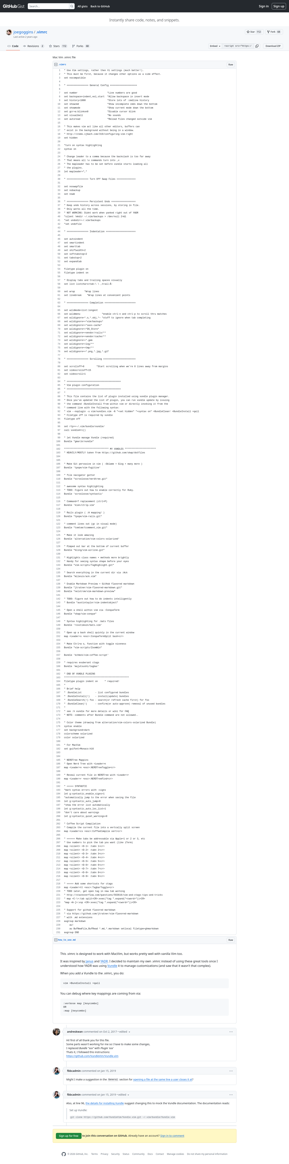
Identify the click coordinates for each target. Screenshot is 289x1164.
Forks (81, 46)
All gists (83, 6)
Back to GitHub (100, 6)
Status (126, 1154)
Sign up (278, 6)
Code (13, 46)
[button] (257, 46)
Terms (94, 1154)
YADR (104, 961)
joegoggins (23, 31)
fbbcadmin (74, 1071)
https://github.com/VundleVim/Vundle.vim (92, 1056)
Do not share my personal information (207, 1154)
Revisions (33, 46)
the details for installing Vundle (105, 1103)
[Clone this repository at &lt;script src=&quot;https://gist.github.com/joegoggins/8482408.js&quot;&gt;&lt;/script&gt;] (238, 46)
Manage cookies (175, 1154)
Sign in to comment (172, 1135)
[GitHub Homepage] (64, 1154)
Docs (150, 1154)
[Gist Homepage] (14, 6)
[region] (144, 502)
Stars (58, 46)
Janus (89, 961)
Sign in (264, 6)
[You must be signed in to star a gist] (254, 31)
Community (138, 1154)
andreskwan (75, 1031)
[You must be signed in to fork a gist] (274, 31)
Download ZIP (273, 46)
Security (115, 1154)
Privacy (104, 1154)
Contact (160, 1154)
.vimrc (41, 31)
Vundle (112, 966)
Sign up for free (69, 1136)
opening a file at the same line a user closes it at (162, 1079)
